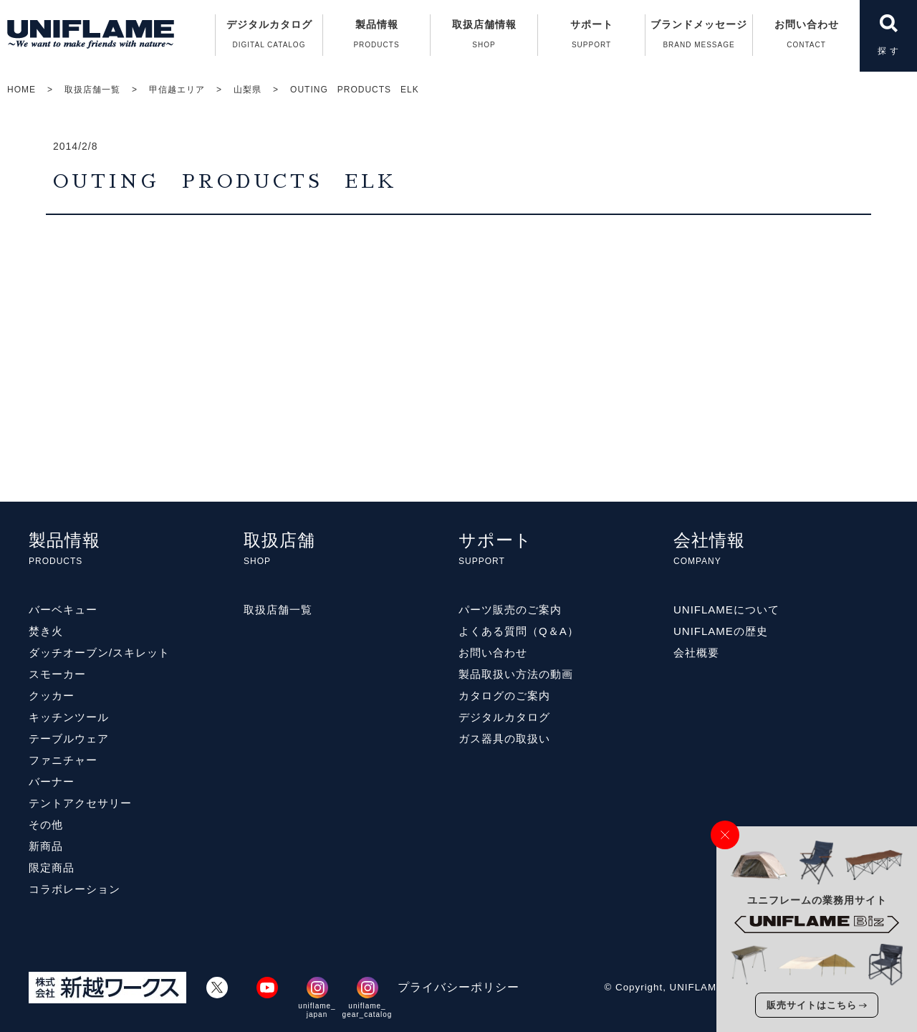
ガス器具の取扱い (504, 738)
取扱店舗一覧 (92, 90)
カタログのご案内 (504, 695)
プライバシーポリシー (458, 987)
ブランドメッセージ (698, 37)
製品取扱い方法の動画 (515, 674)
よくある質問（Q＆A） (518, 631)
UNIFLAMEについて (726, 609)
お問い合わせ (806, 37)
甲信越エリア (177, 90)
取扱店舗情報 (484, 37)
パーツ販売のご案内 (510, 609)
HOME (21, 90)
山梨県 (247, 90)
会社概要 (696, 652)
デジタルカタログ (269, 37)
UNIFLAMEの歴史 (720, 631)
